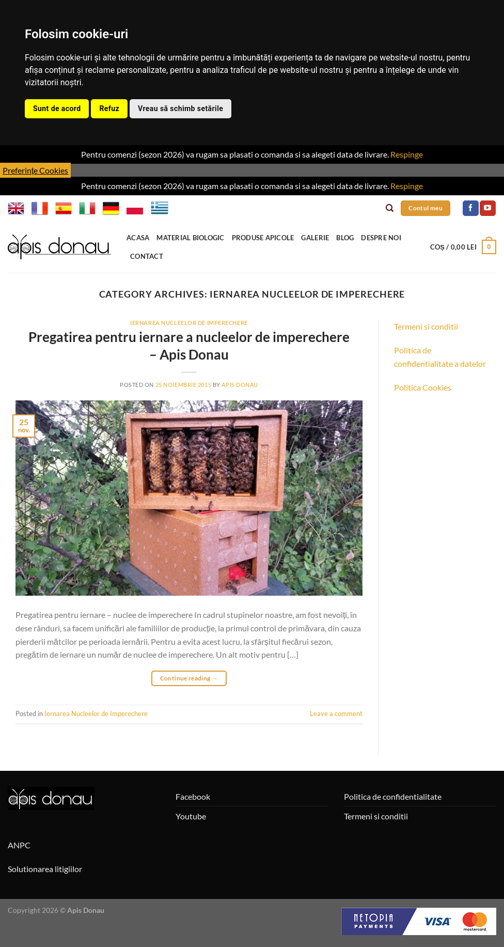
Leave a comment (336, 713)
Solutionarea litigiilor (45, 869)
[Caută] (389, 208)
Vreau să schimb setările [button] (180, 108)
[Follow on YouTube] (487, 208)
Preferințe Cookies (35, 170)
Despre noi (381, 238)
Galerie (315, 238)
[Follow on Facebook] (470, 208)
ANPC (19, 845)
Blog (345, 238)
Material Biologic (190, 238)
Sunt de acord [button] (57, 108)
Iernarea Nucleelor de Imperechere (188, 322)
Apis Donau (240, 384)
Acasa (138, 238)
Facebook (193, 796)
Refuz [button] (109, 108)
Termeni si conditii (426, 326)
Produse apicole (263, 238)
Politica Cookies (422, 387)
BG (180, 208)
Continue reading (189, 678)
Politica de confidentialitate (393, 796)
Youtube (191, 816)
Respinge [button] (406, 154)
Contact (146, 256)
